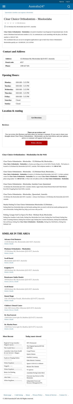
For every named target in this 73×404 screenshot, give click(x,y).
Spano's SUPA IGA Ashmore (35, 363)
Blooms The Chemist (33, 366)
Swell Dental (8, 258)
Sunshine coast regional (19, 12)
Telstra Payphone (13, 363)
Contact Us (63, 395)
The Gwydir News (13, 348)
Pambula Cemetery (32, 357)
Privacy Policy (37, 395)
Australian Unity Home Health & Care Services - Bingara (13, 353)
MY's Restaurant (31, 343)
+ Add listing (18, 395)
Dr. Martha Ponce (10, 324)
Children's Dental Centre (13, 305)
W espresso (30, 370)
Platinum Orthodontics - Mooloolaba (17, 249)
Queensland (8, 12)
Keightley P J (9, 268)
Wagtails (8, 366)
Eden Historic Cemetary (34, 360)
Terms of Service (51, 395)
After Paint (11, 377)
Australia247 (36, 6)
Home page (7, 395)
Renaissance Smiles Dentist (13, 277)
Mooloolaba (30, 12)
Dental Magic (9, 296)
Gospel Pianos (31, 351)
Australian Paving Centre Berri (36, 373)
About (28, 395)
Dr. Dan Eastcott (10, 315)
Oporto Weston (31, 354)
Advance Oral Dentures (12, 239)
